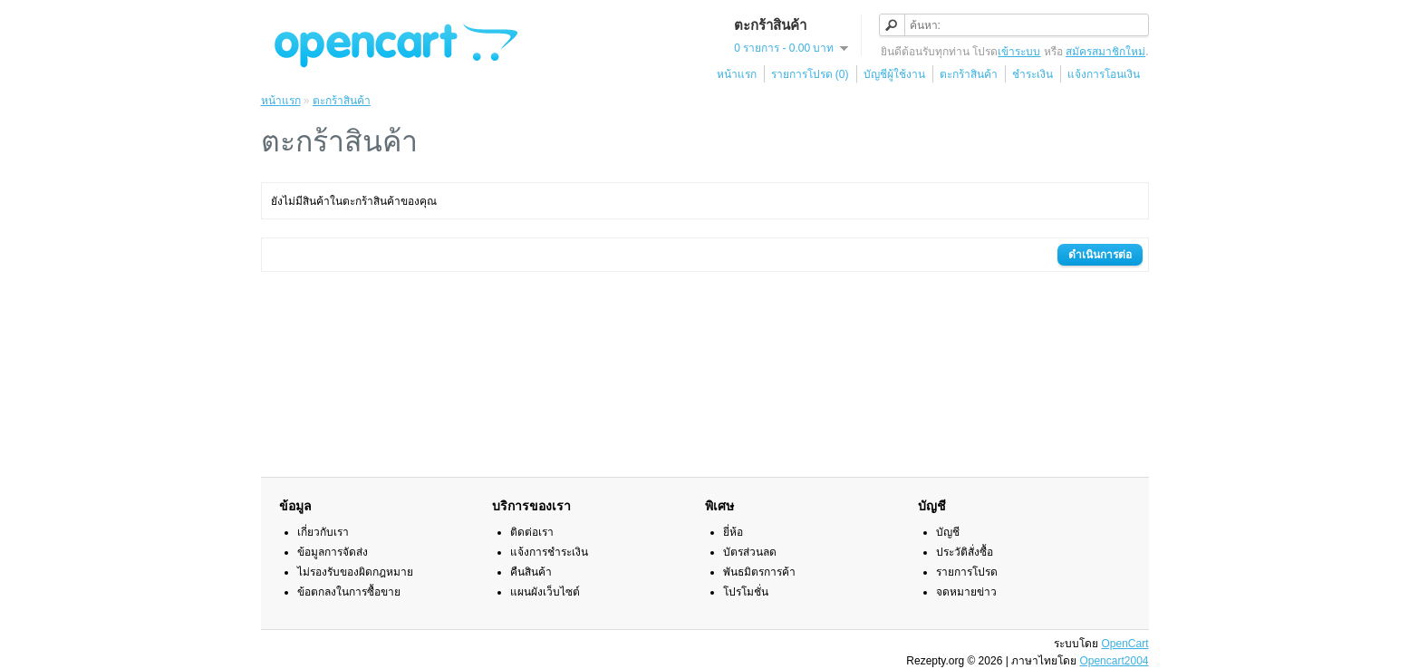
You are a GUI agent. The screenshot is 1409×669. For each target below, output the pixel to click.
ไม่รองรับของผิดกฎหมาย (355, 572)
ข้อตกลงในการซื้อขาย (349, 592)
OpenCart (1124, 643)
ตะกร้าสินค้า (969, 74)
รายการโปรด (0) (810, 74)
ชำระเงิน (1032, 74)
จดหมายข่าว (966, 592)
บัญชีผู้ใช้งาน (894, 74)
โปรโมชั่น (745, 592)
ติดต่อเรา (532, 532)
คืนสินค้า (531, 572)
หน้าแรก (737, 74)
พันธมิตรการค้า (759, 572)
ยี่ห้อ (733, 532)
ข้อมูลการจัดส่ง (332, 552)
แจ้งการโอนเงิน (1103, 74)
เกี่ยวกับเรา (323, 532)
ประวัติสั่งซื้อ (964, 552)
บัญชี (948, 532)
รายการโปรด (967, 572)
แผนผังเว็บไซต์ (545, 592)
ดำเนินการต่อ (1100, 254)
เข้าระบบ (1019, 51)
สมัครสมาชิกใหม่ (1105, 51)
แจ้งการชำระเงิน (549, 552)
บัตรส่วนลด (750, 552)
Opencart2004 (1113, 660)
